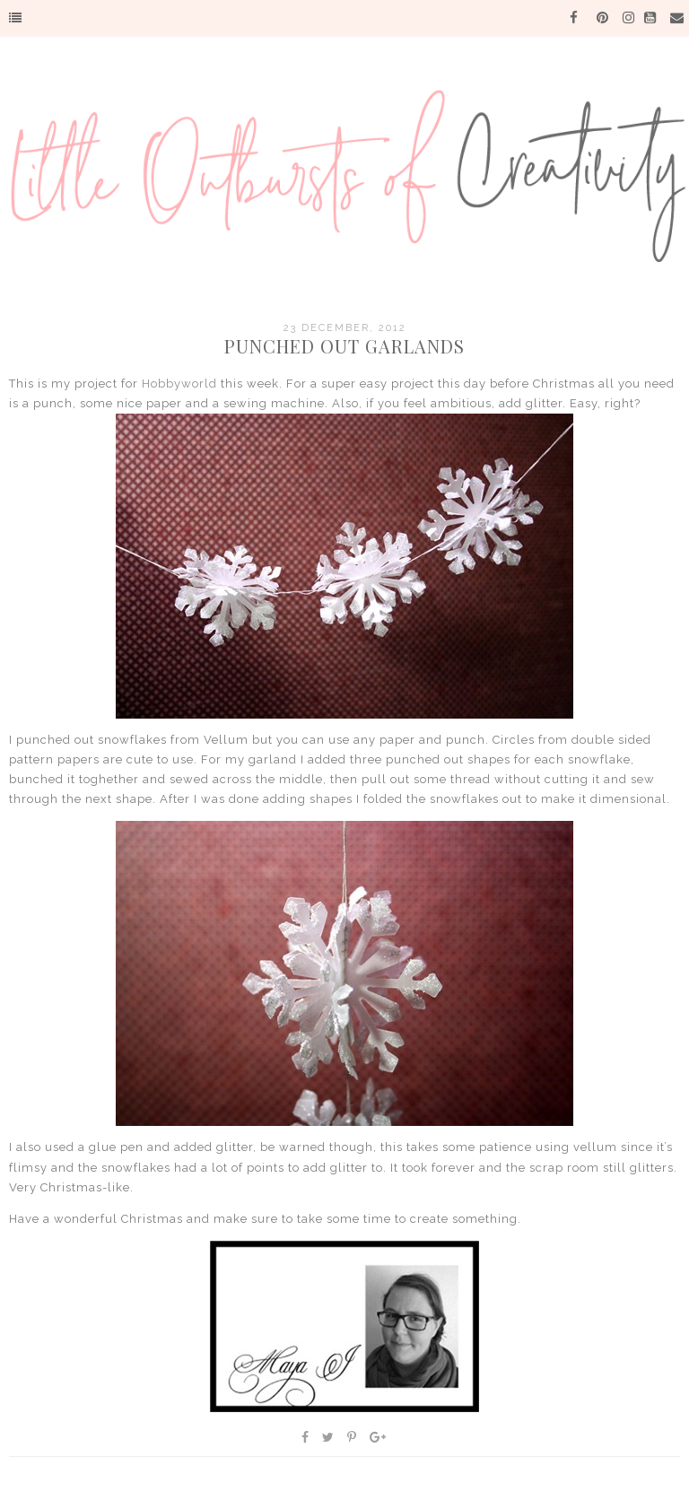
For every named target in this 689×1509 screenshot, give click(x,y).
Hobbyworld (179, 383)
